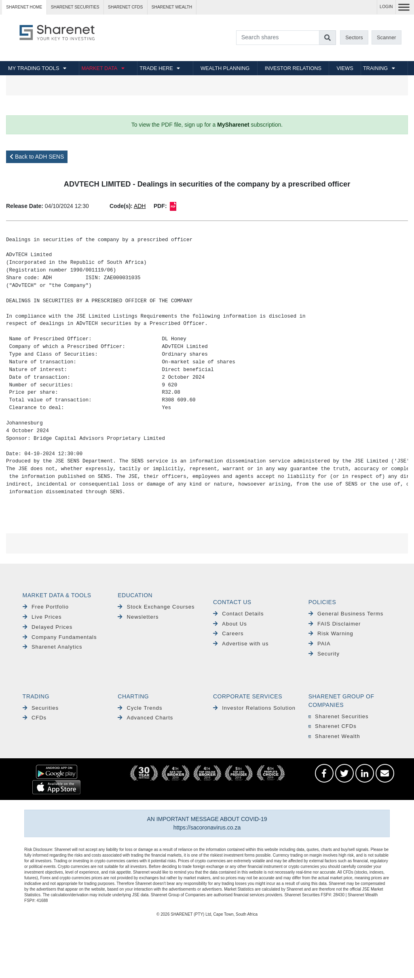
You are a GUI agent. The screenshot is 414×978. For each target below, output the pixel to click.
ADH (140, 206)
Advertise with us (241, 644)
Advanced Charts (145, 718)
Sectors (354, 37)
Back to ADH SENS (37, 156)
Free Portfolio (46, 607)
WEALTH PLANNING (225, 68)
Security (324, 654)
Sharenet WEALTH (172, 7)
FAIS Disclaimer (334, 624)
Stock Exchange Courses (156, 607)
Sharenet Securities (338, 716)
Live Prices (42, 617)
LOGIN (386, 6)
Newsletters (138, 617)
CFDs (35, 718)
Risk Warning (330, 633)
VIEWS (344, 68)
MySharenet (233, 124)
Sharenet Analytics (52, 647)
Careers (228, 633)
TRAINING (375, 68)
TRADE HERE (156, 68)
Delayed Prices (48, 627)
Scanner (386, 37)
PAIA (319, 644)
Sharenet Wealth (334, 736)
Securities (41, 708)
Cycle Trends (140, 708)
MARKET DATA (99, 68)
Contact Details (238, 614)
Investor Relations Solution (254, 708)
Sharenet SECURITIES (75, 7)
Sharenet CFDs (125, 7)
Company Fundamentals (60, 637)
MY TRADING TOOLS (33, 68)
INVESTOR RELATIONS (293, 68)
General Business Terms (346, 614)
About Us (230, 624)
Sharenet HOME (24, 7)
